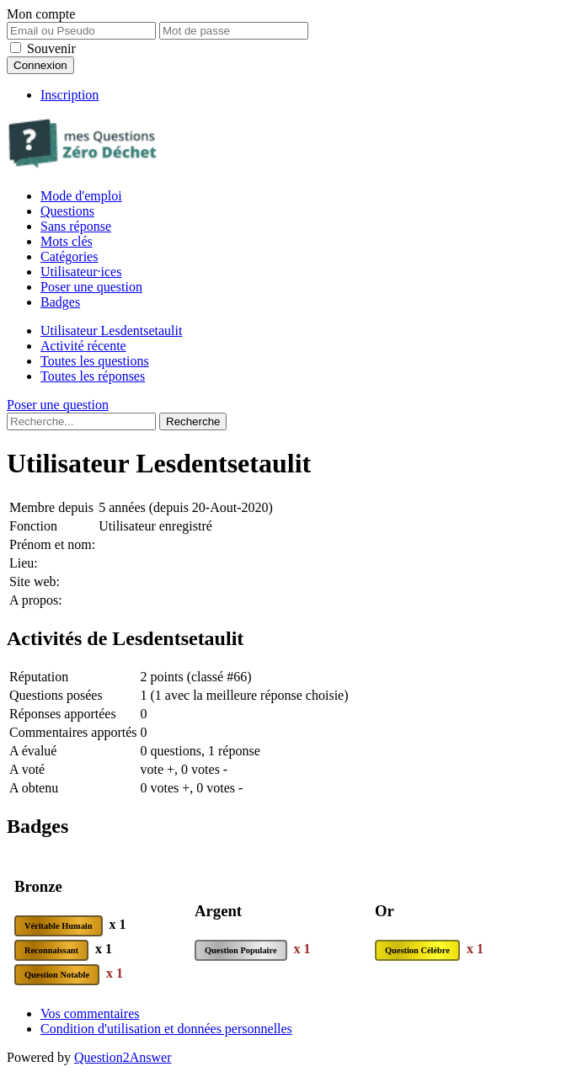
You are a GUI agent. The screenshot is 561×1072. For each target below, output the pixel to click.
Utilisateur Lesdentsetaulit (111, 330)
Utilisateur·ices (80, 271)
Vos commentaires (89, 1013)
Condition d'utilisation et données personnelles (166, 1028)
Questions (67, 211)
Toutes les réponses (92, 376)
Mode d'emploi (81, 196)
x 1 (118, 924)
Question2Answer (123, 1057)
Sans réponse (75, 226)
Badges (60, 302)
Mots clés (66, 241)
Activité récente (83, 346)
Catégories (69, 256)
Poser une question (91, 287)
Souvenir (51, 48)
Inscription (69, 95)
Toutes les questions (94, 361)
